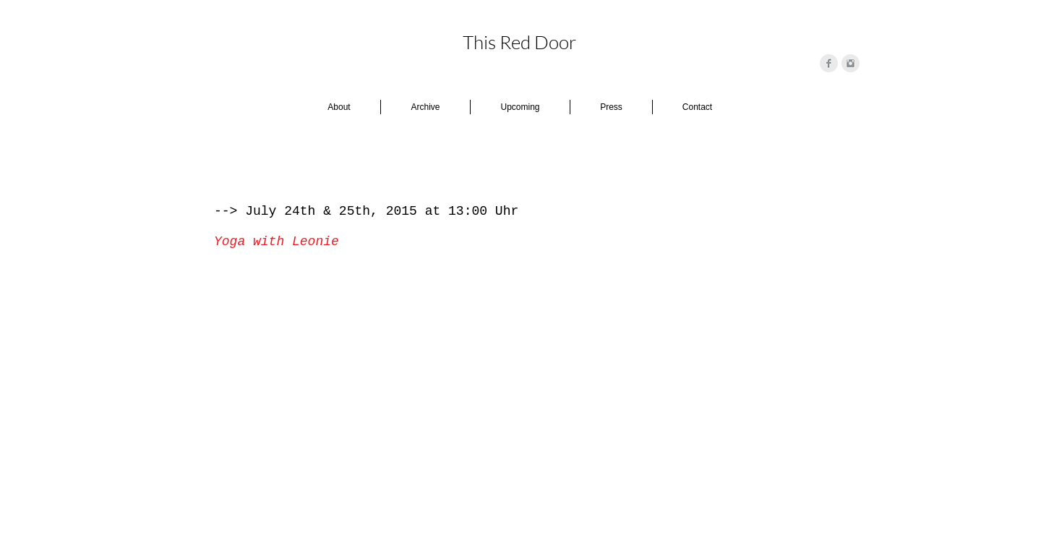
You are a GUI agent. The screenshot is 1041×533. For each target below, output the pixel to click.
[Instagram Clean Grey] (850, 63)
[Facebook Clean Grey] (829, 63)
